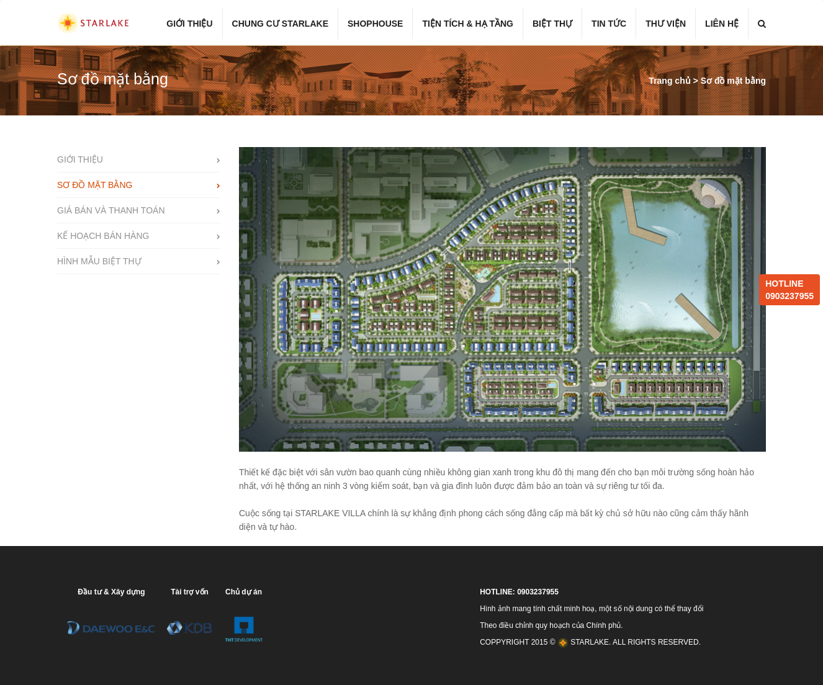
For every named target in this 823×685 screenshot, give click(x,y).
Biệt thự (552, 24)
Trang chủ (671, 81)
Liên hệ (722, 24)
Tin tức (608, 24)
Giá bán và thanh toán (111, 210)
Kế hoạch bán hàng (103, 236)
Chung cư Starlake (280, 24)
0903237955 (789, 296)
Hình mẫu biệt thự (99, 261)
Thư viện (665, 24)
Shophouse (375, 24)
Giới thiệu (189, 24)
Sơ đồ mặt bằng (733, 81)
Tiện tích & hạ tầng (467, 24)
